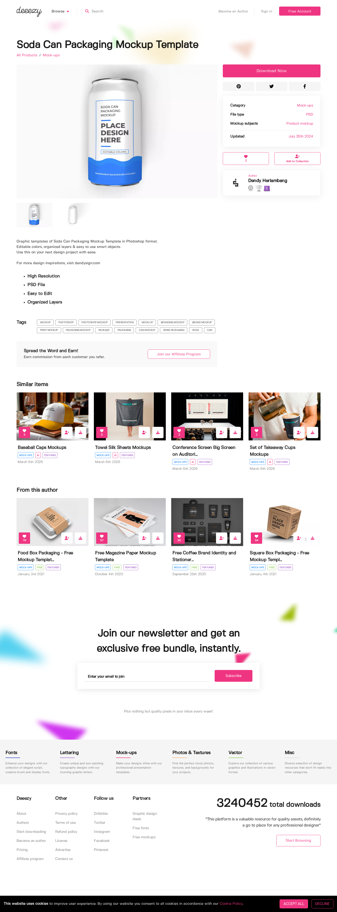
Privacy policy (66, 813)
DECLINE (322, 904)
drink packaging (173, 330)
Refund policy (66, 832)
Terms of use (65, 822)
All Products (27, 55)
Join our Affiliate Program (179, 354)
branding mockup (172, 322)
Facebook (102, 841)
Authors (23, 822)
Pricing (22, 850)
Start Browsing (298, 840)
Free (40, 567)
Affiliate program (30, 859)
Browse (64, 11)
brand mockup (202, 322)
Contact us (64, 859)
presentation (124, 322)
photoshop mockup (94, 322)
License (61, 841)
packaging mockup (78, 330)
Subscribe (233, 676)
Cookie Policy (231, 903)
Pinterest (101, 850)
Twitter (99, 822)
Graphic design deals (145, 816)
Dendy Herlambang (267, 181)
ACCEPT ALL (293, 904)
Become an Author (236, 11)
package (103, 330)
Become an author (31, 841)
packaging (124, 330)
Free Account (299, 11)
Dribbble (101, 813)
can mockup (147, 330)
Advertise (63, 850)
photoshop (66, 322)
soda (195, 330)
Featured (50, 455)
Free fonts (141, 828)
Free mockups (144, 837)
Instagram (102, 832)
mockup (45, 322)
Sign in (266, 11)
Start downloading (31, 832)
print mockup (49, 330)
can (209, 330)
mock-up (147, 322)
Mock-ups (51, 55)
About (21, 813)
